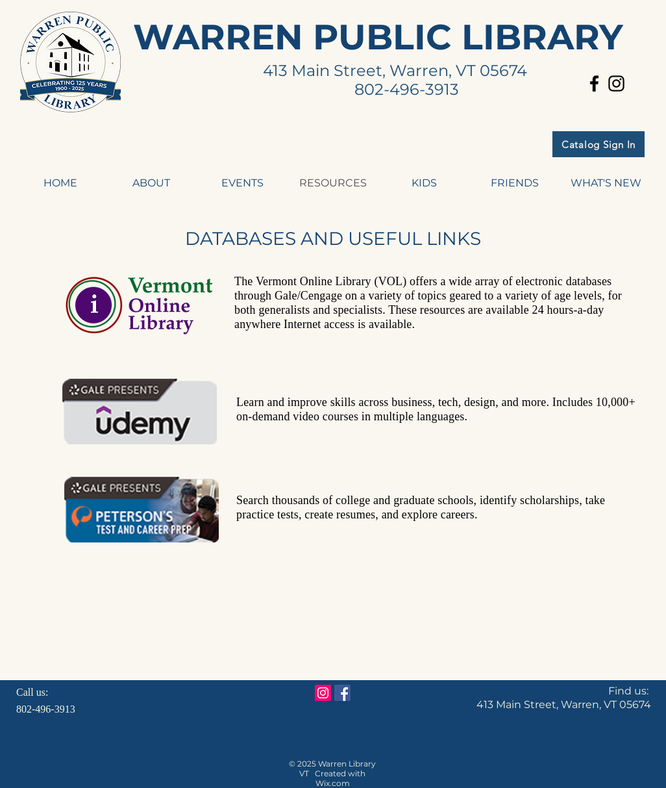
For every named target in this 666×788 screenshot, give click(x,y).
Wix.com (332, 783)
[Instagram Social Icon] (323, 693)
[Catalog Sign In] (598, 144)
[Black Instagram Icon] (616, 83)
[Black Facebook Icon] (594, 83)
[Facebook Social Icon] (342, 693)
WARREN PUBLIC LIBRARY (378, 37)
